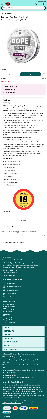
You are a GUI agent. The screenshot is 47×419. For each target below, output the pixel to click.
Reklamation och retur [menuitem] (11, 342)
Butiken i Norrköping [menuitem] (10, 349)
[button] (2, 4)
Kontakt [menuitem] (6, 327)
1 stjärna (3, 226)
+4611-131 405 (12, 270)
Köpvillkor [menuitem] (7, 335)
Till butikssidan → (8, 311)
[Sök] (43, 8)
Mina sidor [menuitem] (7, 346)
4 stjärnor (7, 226)
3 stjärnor (6, 226)
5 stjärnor (9, 226)
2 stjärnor (4, 226)
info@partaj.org (42, 1)
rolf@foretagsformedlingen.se (11, 403)
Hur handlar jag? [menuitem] (9, 331)
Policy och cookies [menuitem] (9, 338)
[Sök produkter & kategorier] (21, 8)
